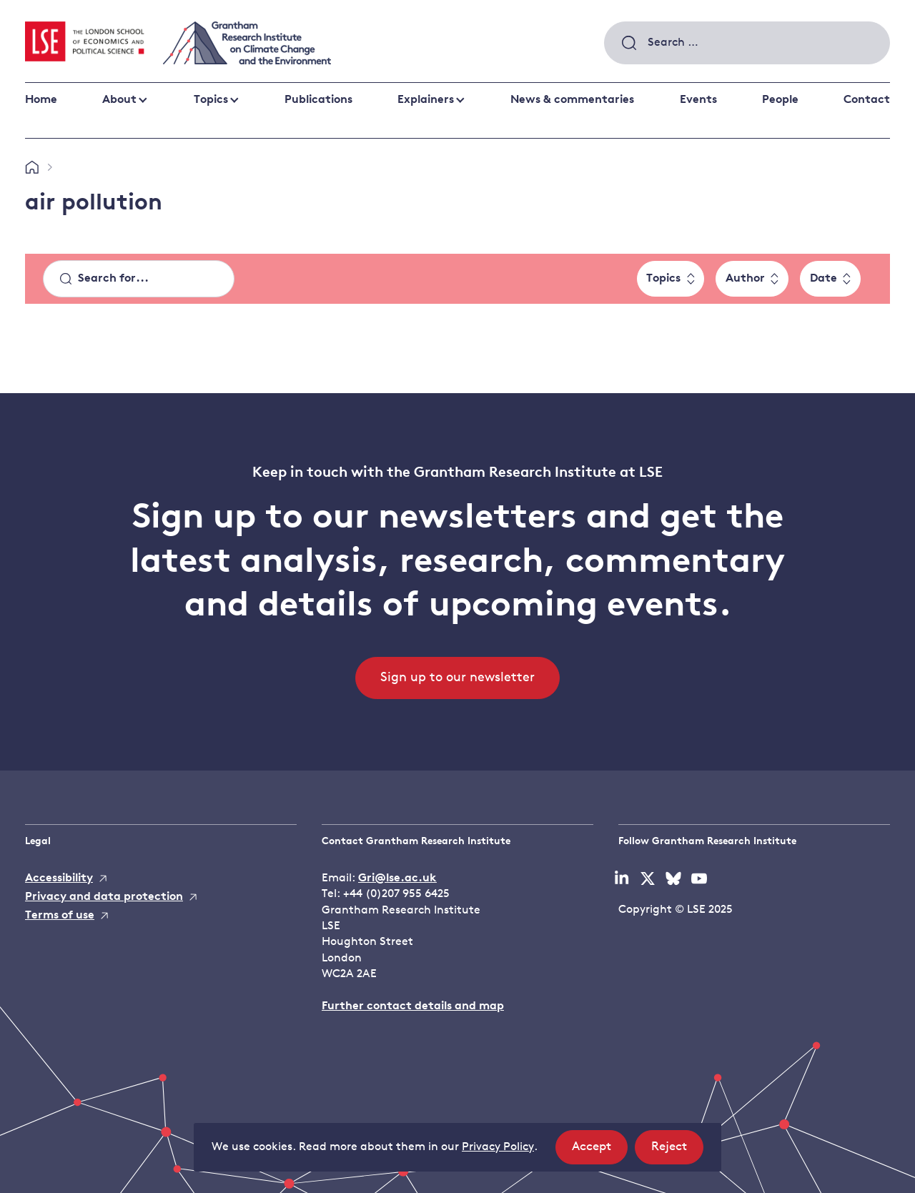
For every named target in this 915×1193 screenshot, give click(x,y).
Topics (211, 100)
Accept (600, 1151)
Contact (867, 100)
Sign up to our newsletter (457, 678)
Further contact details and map (413, 1006)
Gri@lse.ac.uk (397, 878)
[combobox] (747, 42)
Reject (677, 1151)
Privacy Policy (498, 1147)
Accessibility (59, 878)
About (119, 100)
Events (698, 100)
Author (745, 278)
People (780, 100)
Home (41, 100)
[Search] (138, 278)
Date (823, 278)
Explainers (425, 100)
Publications (318, 100)
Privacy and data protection (104, 897)
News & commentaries (572, 100)
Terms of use (59, 915)
